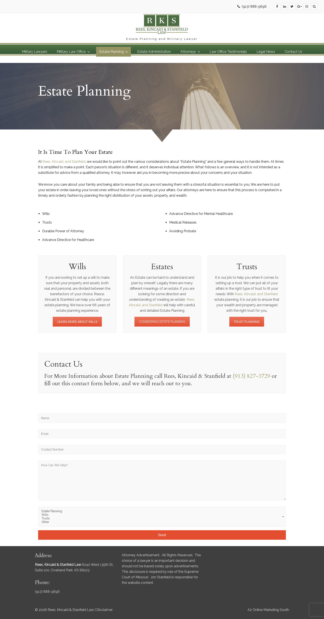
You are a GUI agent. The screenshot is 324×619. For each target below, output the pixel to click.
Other (162, 522)
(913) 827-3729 (251, 376)
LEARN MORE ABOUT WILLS (77, 321)
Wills (162, 515)
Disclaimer (104, 610)
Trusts (162, 518)
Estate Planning (162, 511)
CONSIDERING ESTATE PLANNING (162, 321)
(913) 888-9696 (254, 6)
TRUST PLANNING (247, 321)
